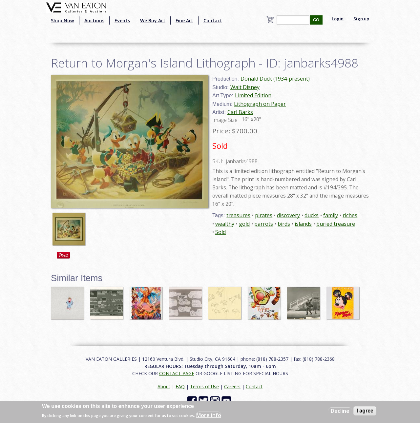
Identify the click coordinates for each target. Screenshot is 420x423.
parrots (263, 223)
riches (350, 215)
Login (338, 19)
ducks (311, 215)
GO (316, 20)
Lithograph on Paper (260, 103)
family (330, 215)
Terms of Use (204, 386)
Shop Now (62, 20)
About (164, 386)
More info (208, 415)
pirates (263, 215)
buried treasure (335, 223)
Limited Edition (253, 95)
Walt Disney (245, 87)
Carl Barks (240, 112)
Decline (340, 410)
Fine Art (184, 20)
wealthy (224, 223)
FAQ (180, 386)
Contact (212, 20)
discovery (288, 215)
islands (303, 223)
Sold (220, 232)
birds (284, 223)
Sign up (361, 19)
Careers (232, 386)
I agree (364, 410)
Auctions (94, 20)
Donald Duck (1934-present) (275, 78)
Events (122, 20)
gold (244, 223)
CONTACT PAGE (176, 373)
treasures (238, 215)
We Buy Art (152, 20)
